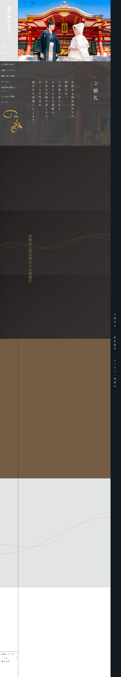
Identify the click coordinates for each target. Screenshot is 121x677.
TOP (25, 3)
